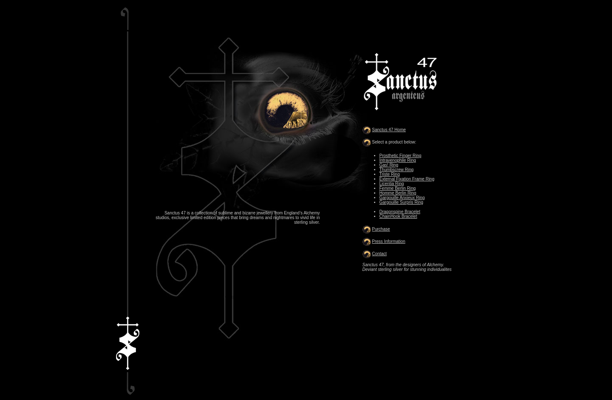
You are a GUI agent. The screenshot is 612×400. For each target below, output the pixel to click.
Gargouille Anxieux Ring (402, 197)
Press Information (388, 241)
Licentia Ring (392, 183)
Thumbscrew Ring (397, 169)
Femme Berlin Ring (398, 188)
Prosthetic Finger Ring (401, 155)
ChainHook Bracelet (398, 216)
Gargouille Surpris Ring (401, 202)
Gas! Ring (389, 165)
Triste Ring (390, 174)
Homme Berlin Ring (398, 193)
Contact (379, 253)
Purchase (381, 229)
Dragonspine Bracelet (400, 211)
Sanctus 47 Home (389, 129)
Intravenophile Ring (398, 160)
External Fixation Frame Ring (407, 179)
